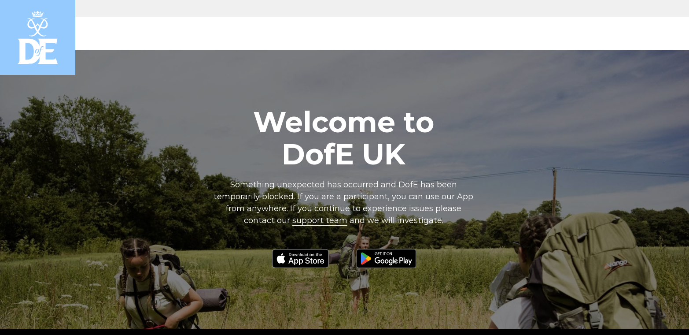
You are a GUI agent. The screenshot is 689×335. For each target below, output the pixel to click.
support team (319, 220)
